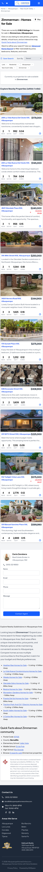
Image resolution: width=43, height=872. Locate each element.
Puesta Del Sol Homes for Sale (15, 698)
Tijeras (4, 836)
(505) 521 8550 (10, 564)
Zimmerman (23, 68)
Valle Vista (24, 743)
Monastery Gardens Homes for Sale (18, 692)
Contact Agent (21, 614)
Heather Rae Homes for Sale (15, 665)
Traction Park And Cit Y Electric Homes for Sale (22, 704)
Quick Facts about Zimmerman (14, 42)
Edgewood (6, 833)
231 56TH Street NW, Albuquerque (16, 434)
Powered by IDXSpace (27, 868)
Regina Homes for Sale (12, 689)
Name (5, 569)
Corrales (5, 830)
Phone (5, 587)
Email (5, 578)
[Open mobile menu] (39, 3)
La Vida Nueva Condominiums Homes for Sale (22, 671)
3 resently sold (16, 753)
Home (3, 9)
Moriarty (25, 833)
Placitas (25, 830)
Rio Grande (19, 749)
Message (6, 596)
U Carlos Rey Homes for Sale (15, 716)
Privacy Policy (13, 868)
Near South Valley (26, 9)
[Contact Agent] (40, 133)
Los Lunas (6, 827)
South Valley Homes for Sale (15, 710)
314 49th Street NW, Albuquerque (15, 255)
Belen (24, 827)
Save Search (7, 58)
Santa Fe (25, 836)
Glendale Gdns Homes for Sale (16, 683)
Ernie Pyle (20, 746)
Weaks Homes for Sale (12, 677)
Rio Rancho (26, 823)
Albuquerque (13, 9)
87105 (16, 737)
